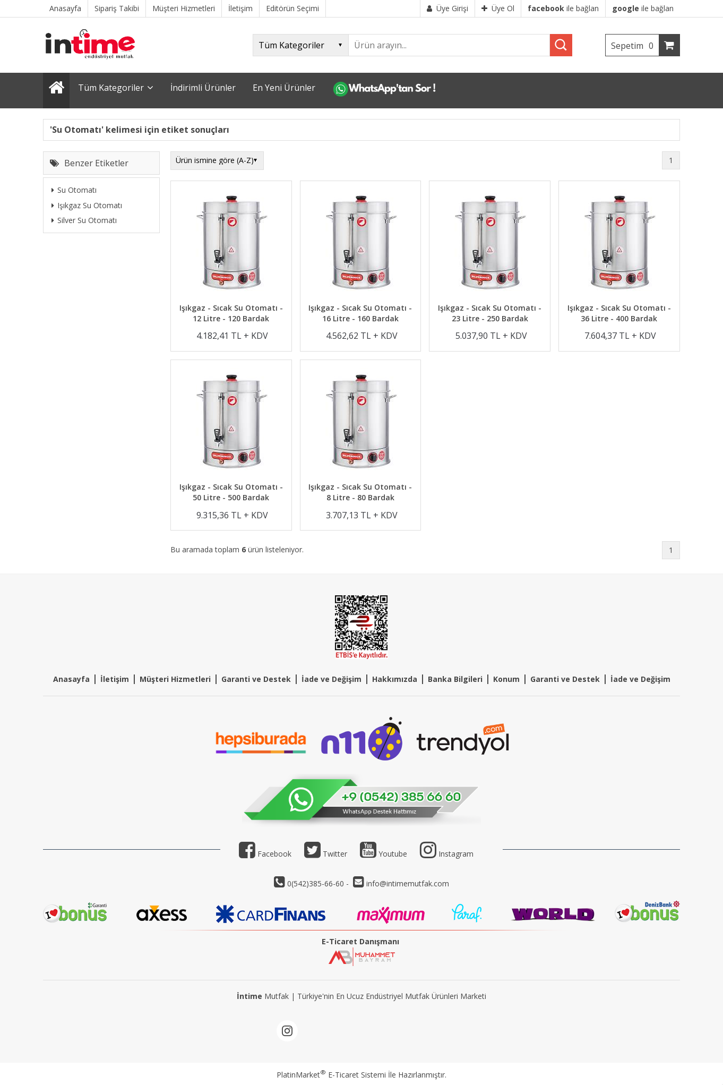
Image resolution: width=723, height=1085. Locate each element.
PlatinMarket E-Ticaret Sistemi (331, 1075)
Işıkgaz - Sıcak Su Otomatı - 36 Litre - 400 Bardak (619, 313)
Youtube (383, 854)
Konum (506, 679)
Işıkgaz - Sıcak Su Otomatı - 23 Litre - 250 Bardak (489, 313)
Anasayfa (71, 679)
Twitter (325, 854)
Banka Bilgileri (455, 679)
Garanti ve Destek (256, 679)
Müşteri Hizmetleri (175, 679)
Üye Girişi (447, 8)
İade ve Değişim (332, 679)
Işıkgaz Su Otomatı (86, 205)
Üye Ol (497, 8)
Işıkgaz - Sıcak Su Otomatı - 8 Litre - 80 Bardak (360, 492)
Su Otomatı (74, 190)
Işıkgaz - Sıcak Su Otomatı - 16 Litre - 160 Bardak (360, 313)
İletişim (114, 679)
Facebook (265, 854)
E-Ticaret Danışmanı (360, 941)
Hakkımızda (394, 679)
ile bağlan (563, 8)
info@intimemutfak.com (407, 883)
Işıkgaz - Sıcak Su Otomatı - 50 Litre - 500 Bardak (231, 492)
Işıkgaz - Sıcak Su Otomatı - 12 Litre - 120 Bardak (231, 313)
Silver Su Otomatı (84, 220)
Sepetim (635, 46)
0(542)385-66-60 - (319, 883)
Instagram (456, 854)
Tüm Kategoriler (111, 87)
